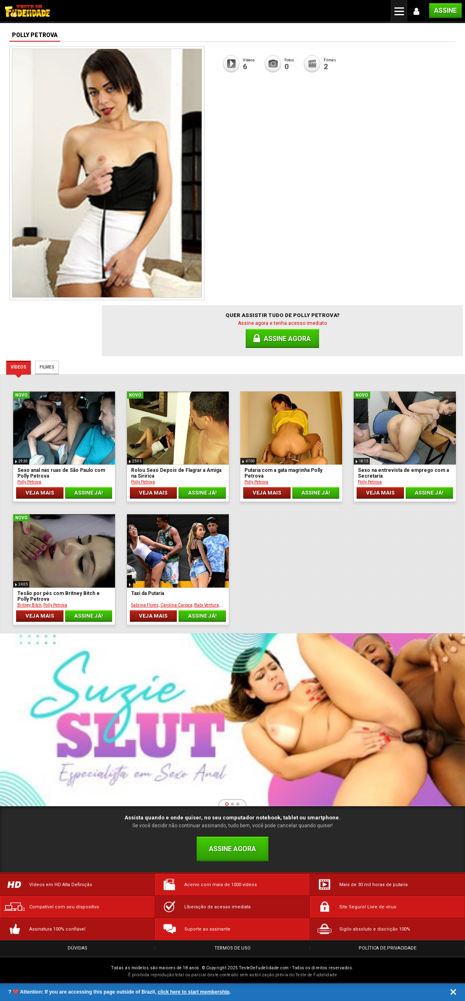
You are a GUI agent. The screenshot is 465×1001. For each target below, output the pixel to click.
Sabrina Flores (145, 605)
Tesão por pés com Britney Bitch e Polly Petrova (58, 596)
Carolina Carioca (176, 605)
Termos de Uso (232, 948)
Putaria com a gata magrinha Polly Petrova (283, 473)
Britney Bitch (29, 605)
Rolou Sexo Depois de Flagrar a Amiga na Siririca (176, 473)
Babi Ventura (206, 605)
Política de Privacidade (387, 948)
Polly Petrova (29, 482)
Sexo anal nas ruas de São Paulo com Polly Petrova (61, 473)
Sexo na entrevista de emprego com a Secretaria (403, 473)
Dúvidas (77, 948)
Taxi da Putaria (147, 593)
